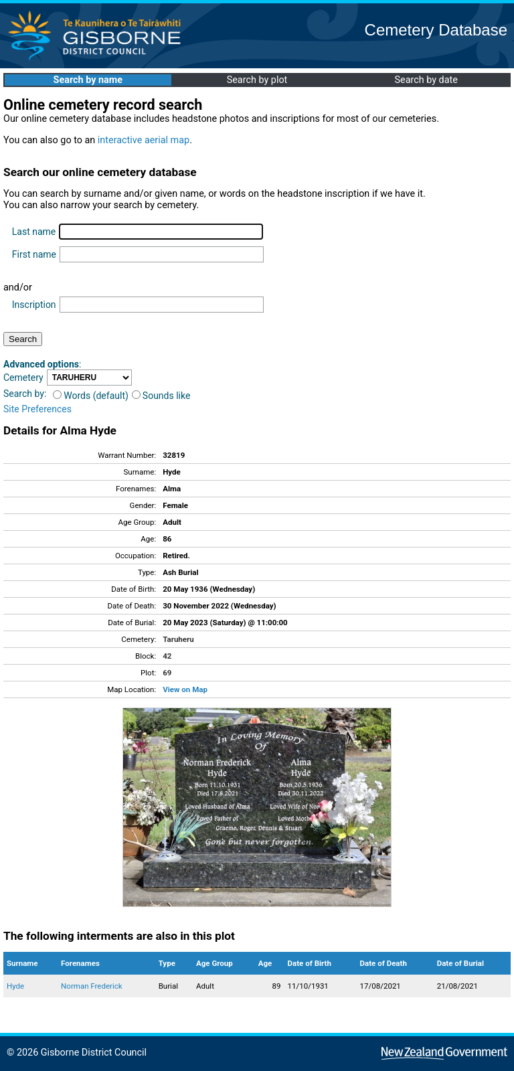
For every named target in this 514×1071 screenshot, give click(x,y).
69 (167, 672)
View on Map (185, 689)
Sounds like (161, 395)
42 (167, 656)
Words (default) (90, 395)
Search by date (425, 80)
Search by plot (257, 80)
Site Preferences (37, 409)
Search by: (24, 393)
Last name (34, 231)
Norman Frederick (91, 986)
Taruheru (178, 639)
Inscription (34, 304)
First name (34, 254)
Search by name (88, 80)
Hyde (15, 986)
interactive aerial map (143, 140)
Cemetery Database (436, 30)
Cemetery (23, 377)
